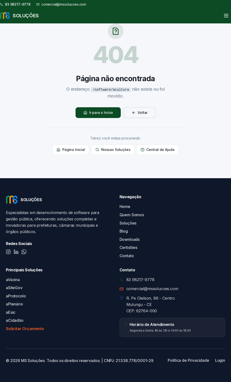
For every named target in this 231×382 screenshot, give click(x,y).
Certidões (129, 247)
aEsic (10, 312)
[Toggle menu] (226, 15)
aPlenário (14, 304)
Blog (124, 231)
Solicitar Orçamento (25, 328)
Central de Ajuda (157, 149)
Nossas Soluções (113, 149)
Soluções (128, 223)
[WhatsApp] (24, 251)
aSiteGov (14, 287)
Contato (127, 255)
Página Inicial (70, 149)
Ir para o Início (98, 112)
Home (125, 206)
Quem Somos (132, 214)
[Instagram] (8, 251)
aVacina (13, 279)
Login (220, 360)
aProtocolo (16, 296)
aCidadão (14, 320)
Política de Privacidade (188, 360)
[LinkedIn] (16, 251)
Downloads (130, 239)
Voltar (139, 112)
